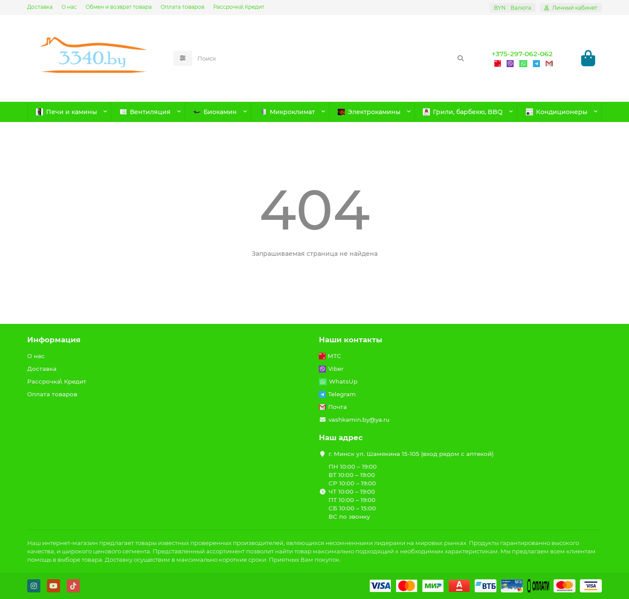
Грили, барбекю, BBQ (463, 112)
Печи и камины (66, 112)
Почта (337, 406)
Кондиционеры (556, 112)
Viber (335, 368)
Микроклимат (287, 112)
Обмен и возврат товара (119, 7)
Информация (54, 339)
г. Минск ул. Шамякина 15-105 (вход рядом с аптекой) (411, 453)
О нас (69, 7)
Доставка (40, 7)
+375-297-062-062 (522, 54)
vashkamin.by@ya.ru (359, 419)
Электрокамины (369, 112)
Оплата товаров (182, 7)
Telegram (342, 394)
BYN (512, 7)
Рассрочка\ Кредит (238, 7)
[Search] (331, 58)
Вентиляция (145, 112)
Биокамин (215, 112)
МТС (334, 355)
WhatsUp (343, 381)
